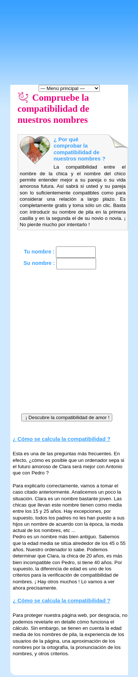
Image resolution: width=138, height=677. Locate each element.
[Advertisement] (69, 343)
